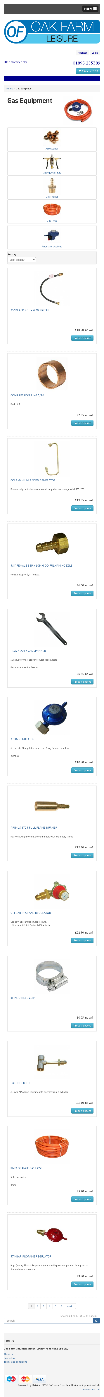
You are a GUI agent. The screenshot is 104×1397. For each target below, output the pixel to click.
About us (8, 1354)
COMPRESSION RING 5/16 (27, 395)
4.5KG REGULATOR (22, 739)
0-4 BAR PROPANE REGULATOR (31, 913)
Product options (82, 338)
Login (95, 52)
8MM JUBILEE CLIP (23, 998)
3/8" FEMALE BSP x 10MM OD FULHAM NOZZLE (41, 565)
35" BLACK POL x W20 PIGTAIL (30, 310)
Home (9, 88)
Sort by (12, 254)
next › (70, 1306)
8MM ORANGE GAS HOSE (26, 1168)
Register (82, 52)
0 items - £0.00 (88, 71)
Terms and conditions (15, 1361)
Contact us (9, 1358)
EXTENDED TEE (21, 1083)
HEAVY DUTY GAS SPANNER (28, 650)
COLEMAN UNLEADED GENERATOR (33, 480)
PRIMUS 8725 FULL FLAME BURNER (34, 827)
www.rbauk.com (91, 1389)
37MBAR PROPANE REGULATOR (31, 1256)
